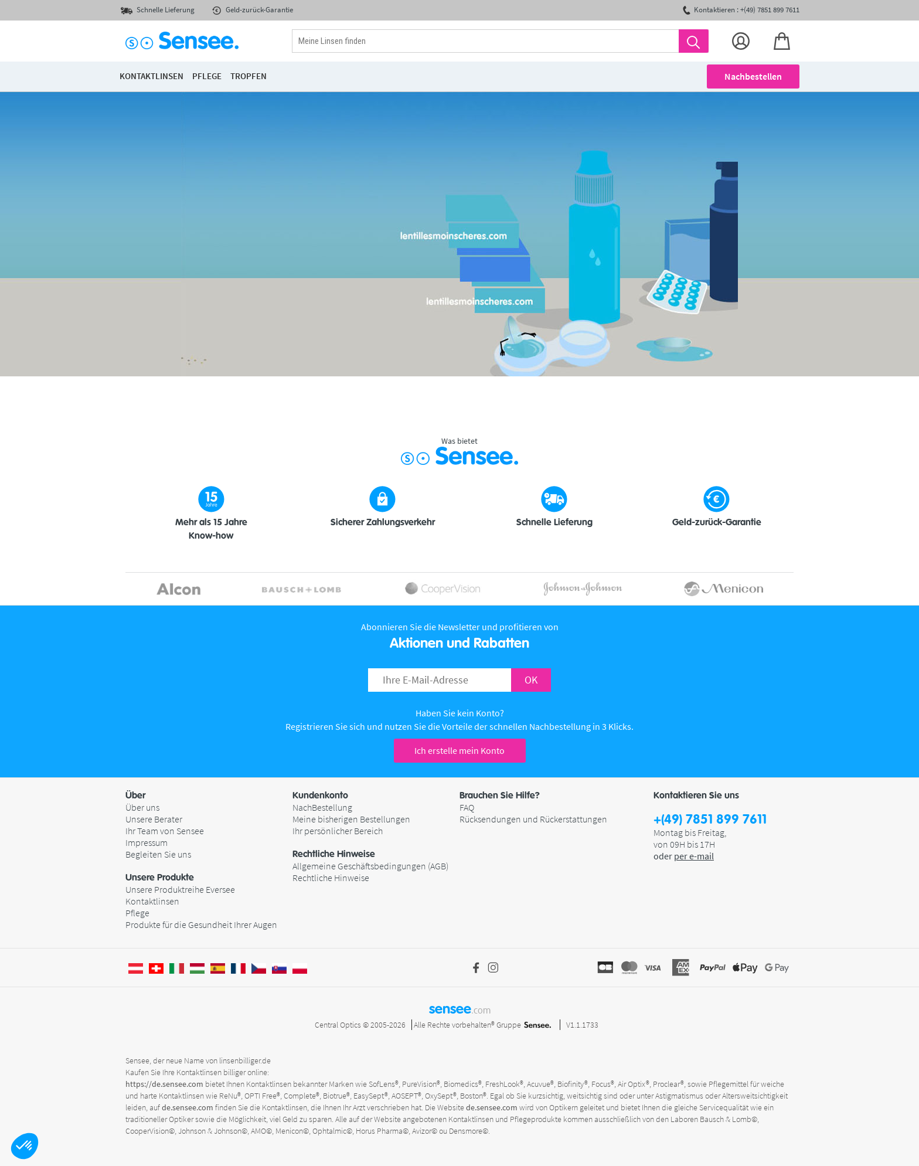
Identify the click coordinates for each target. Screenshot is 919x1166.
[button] (25, 1146)
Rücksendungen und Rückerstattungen (533, 819)
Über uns (142, 807)
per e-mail (694, 856)
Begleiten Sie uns (158, 854)
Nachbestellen (753, 76)
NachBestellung (322, 807)
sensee (460, 1009)
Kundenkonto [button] (320, 795)
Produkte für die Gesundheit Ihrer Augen (201, 924)
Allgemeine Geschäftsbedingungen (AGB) (370, 866)
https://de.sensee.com (164, 1084)
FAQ (467, 807)
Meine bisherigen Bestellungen (351, 819)
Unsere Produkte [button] (159, 877)
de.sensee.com (187, 1107)
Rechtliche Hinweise (330, 877)
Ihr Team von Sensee (164, 831)
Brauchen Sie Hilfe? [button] (500, 795)
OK (531, 679)
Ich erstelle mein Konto (459, 750)
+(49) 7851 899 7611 (710, 820)
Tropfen (248, 75)
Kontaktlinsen (152, 901)
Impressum (146, 842)
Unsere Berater (153, 819)
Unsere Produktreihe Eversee (180, 889)
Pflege (137, 913)
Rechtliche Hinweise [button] (333, 854)
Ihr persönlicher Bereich (337, 831)
